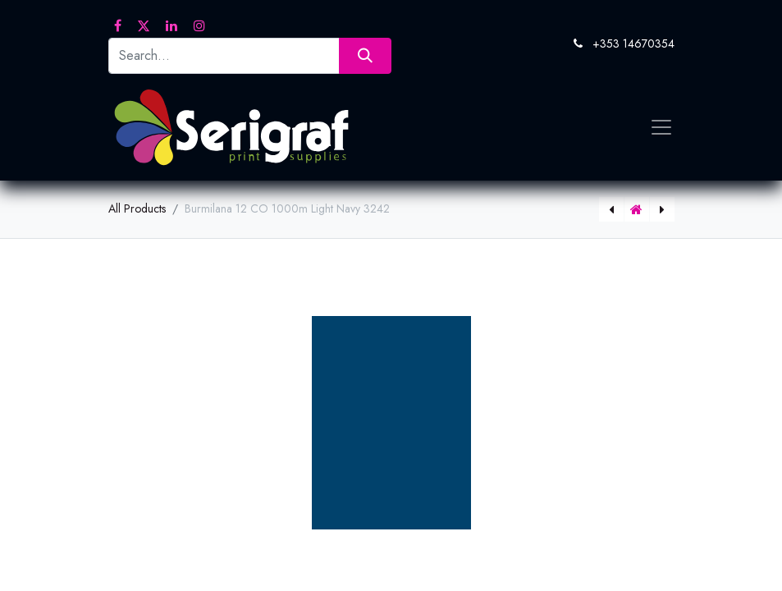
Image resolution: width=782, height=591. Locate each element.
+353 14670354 (633, 43)
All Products (137, 208)
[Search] (365, 55)
